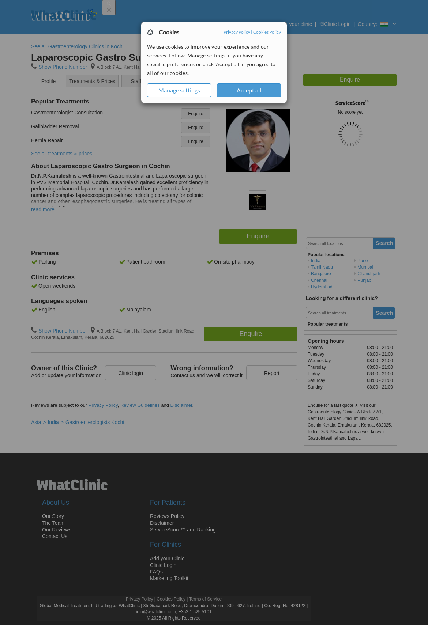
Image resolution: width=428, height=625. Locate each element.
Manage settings (179, 90)
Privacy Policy (237, 32)
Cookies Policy (267, 32)
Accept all (249, 90)
